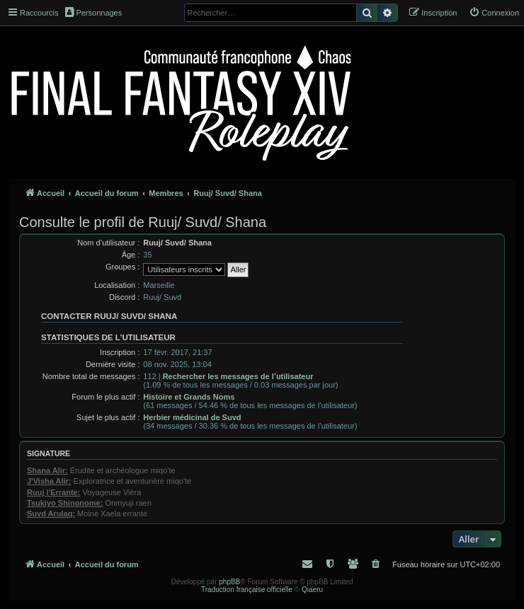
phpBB (229, 582)
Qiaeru (312, 589)
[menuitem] (494, 12)
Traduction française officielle (246, 589)
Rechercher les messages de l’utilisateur (238, 376)
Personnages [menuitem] (93, 12)
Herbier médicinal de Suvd (192, 417)
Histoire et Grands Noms (188, 397)
